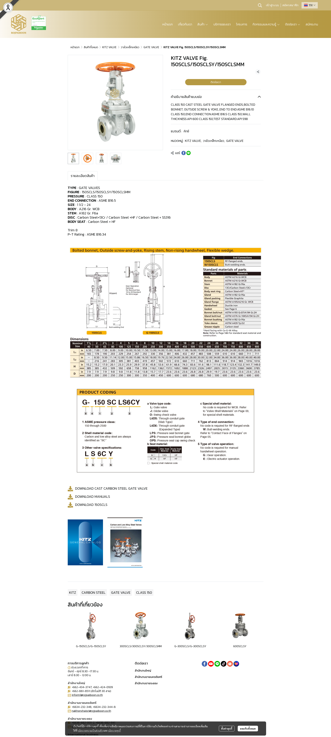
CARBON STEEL (93, 592)
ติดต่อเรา (216, 82)
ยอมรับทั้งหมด (248, 728)
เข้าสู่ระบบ (272, 5)
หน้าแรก (75, 47)
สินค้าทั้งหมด (91, 47)
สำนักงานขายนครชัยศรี (148, 677)
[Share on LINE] (188, 153)
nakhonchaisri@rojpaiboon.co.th (91, 711)
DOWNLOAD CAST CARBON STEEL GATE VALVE (111, 488)
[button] (260, 5)
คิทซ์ (186, 131)
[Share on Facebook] (183, 153)
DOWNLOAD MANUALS (92, 496)
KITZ (72, 592)
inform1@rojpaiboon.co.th (87, 695)
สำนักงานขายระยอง (146, 683)
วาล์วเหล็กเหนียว (130, 47)
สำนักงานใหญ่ (143, 670)
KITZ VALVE (109, 47)
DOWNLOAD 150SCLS (91, 504)
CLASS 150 (144, 592)
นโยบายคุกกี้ (114, 730)
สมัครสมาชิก (290, 5)
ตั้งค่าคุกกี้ (226, 728)
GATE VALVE (151, 47)
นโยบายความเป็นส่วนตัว (90, 730)
